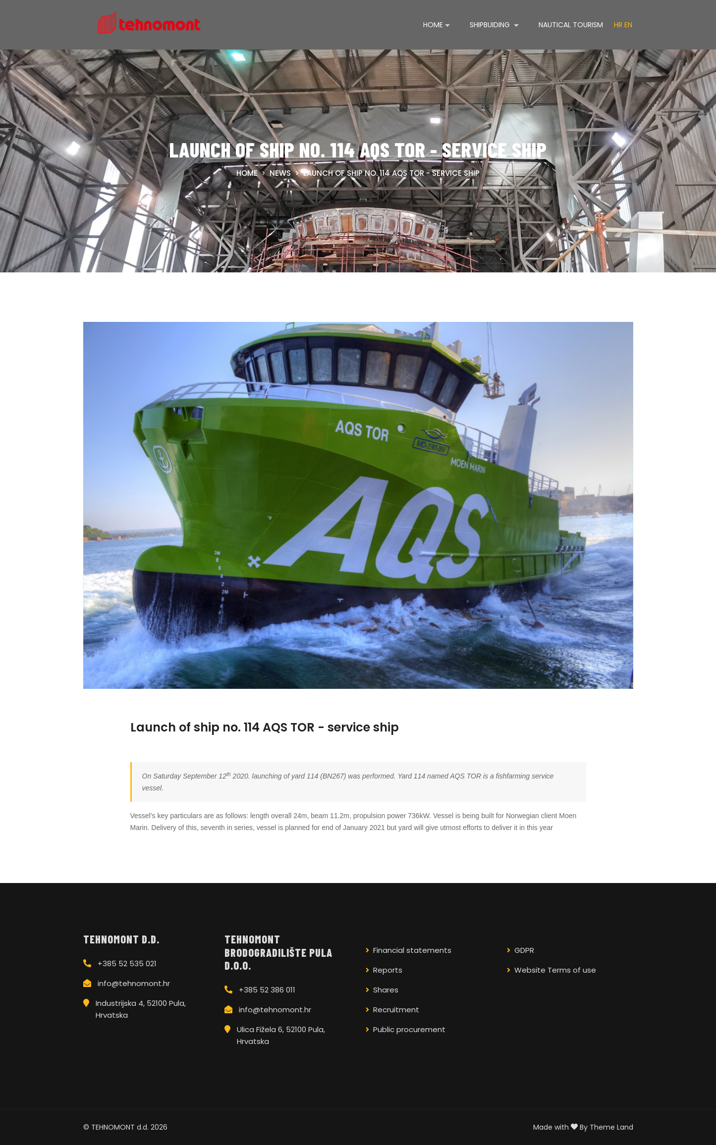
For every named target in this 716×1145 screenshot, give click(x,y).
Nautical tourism (571, 25)
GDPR (524, 950)
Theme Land (611, 1127)
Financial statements (412, 950)
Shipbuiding (491, 25)
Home (433, 25)
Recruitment (396, 1009)
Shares (385, 990)
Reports (387, 970)
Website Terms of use (555, 970)
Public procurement (409, 1029)
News (280, 173)
